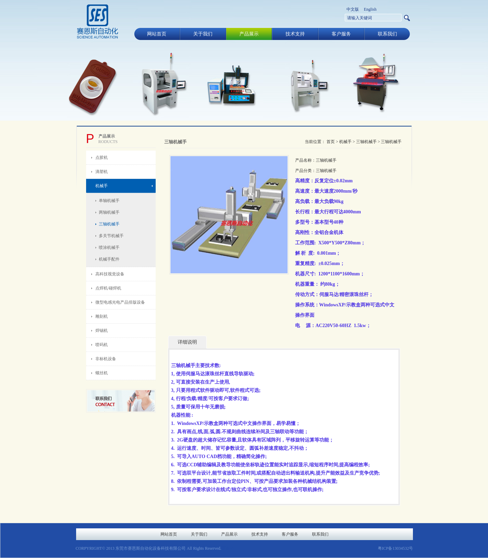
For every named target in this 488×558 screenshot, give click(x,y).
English (370, 9)
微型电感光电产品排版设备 (120, 302)
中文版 (352, 9)
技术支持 (295, 34)
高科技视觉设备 (109, 274)
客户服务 (341, 34)
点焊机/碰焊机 (108, 288)
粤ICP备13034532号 (395, 548)
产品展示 (249, 34)
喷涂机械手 (109, 247)
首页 (330, 141)
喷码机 (101, 344)
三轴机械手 (109, 224)
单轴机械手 (109, 200)
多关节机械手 (111, 235)
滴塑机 (101, 171)
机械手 (101, 185)
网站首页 (156, 34)
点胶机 (101, 157)
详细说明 (187, 342)
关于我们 (202, 34)
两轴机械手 (109, 212)
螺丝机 (101, 373)
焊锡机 (101, 330)
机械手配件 (109, 259)
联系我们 (387, 34)
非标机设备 (105, 358)
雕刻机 (101, 316)
